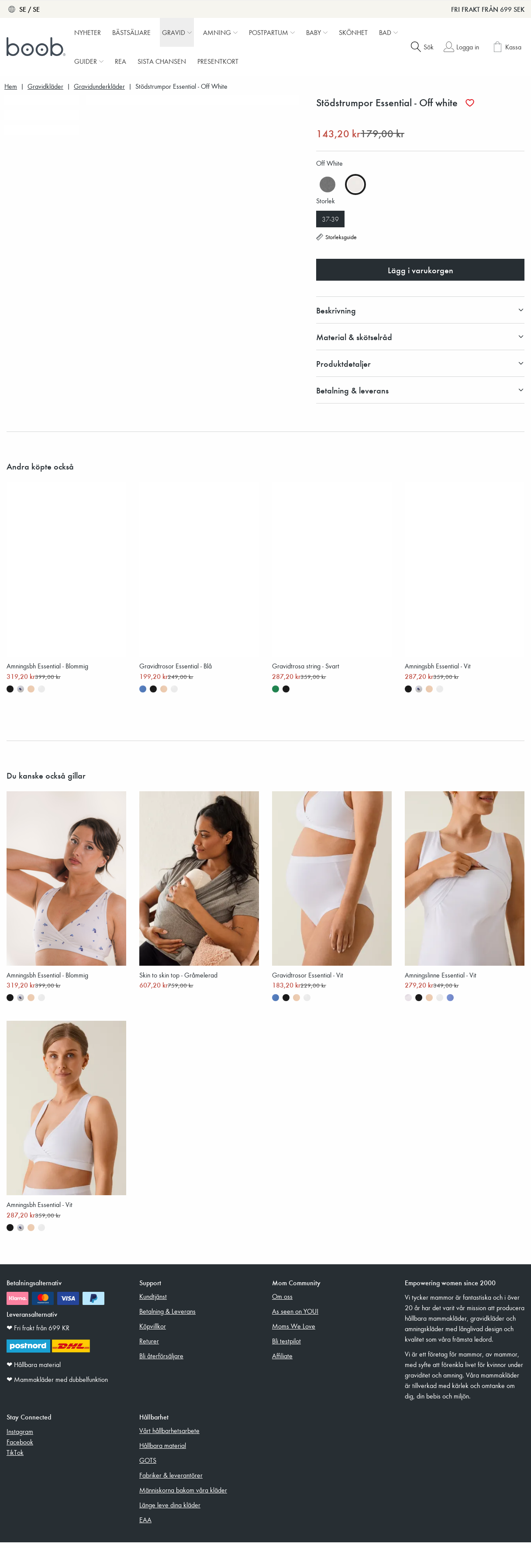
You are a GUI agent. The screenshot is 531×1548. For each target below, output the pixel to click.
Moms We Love (293, 1331)
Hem (10, 86)
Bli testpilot (286, 1346)
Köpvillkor (152, 1331)
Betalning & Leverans (167, 1316)
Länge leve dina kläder (169, 1510)
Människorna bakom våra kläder (183, 1495)
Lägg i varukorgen (420, 269)
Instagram (20, 1437)
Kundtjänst (153, 1302)
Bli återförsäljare (161, 1361)
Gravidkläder (45, 86)
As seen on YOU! (295, 1316)
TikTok (15, 1458)
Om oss (282, 1302)
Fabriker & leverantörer (171, 1480)
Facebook (20, 1447)
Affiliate (282, 1361)
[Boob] (37, 47)
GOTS (147, 1465)
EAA (145, 1525)
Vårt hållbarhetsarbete (169, 1436)
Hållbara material (162, 1451)
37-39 (330, 219)
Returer (149, 1346)
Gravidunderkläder (99, 86)
